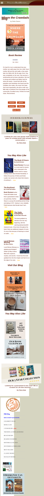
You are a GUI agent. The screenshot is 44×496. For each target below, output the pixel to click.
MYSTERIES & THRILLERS (12, 446)
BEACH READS (8, 435)
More (14, 180)
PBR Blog (7, 414)
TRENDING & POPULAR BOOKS (13, 432)
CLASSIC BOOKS (9, 453)
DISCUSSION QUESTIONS (11, 417)
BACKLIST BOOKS (9, 457)
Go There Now (21, 142)
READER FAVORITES (10, 439)
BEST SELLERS (8, 449)
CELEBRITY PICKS (10, 421)
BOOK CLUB (7, 424)
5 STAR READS (10, 428)
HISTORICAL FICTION (11, 442)
